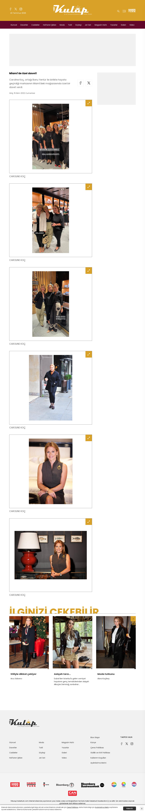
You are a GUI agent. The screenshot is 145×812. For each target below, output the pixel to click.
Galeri (123, 25)
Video (131, 25)
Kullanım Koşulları (98, 758)
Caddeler (35, 25)
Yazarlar (113, 25)
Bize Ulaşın (95, 737)
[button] (133, 618)
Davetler (24, 25)
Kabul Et (129, 808)
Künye (93, 742)
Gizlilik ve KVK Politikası (100, 752)
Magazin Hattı (101, 25)
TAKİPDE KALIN (126, 737)
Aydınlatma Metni (98, 763)
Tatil (70, 25)
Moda (62, 25)
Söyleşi (78, 25)
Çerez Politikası (97, 747)
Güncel (14, 25)
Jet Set (88, 25)
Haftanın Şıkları (49, 25)
